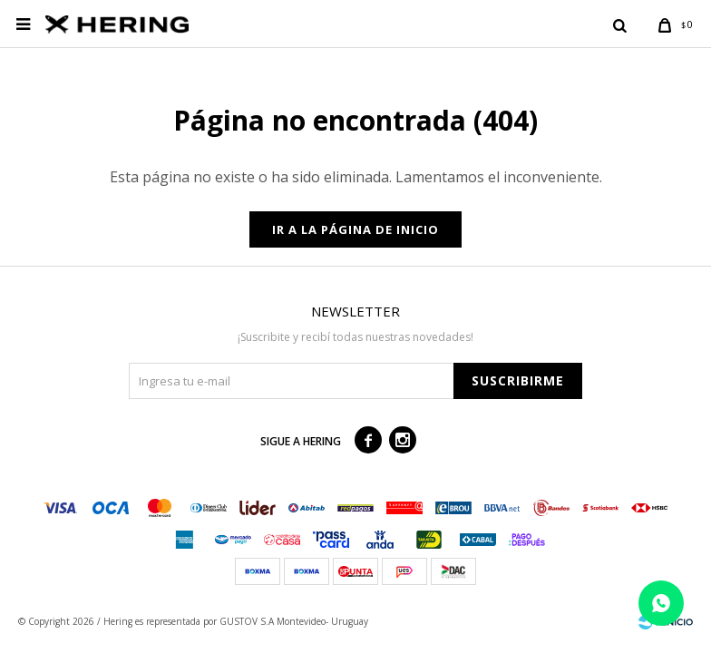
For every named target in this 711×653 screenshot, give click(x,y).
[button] (619, 24)
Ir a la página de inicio (355, 229)
